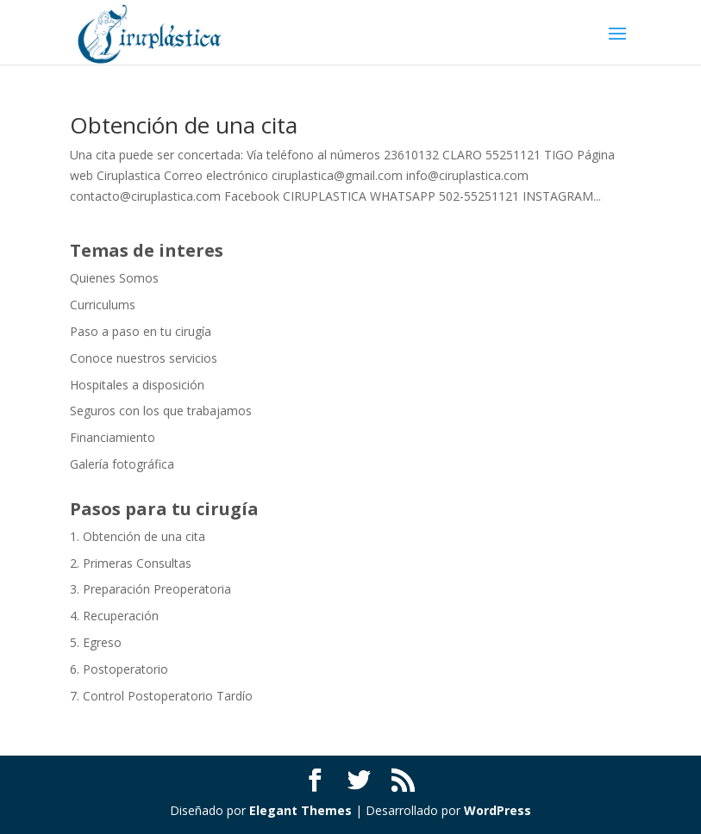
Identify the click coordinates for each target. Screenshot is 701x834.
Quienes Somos (114, 278)
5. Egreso (96, 642)
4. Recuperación (114, 615)
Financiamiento (112, 437)
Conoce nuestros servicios (143, 358)
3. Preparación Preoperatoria (150, 589)
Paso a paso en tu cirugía (140, 331)
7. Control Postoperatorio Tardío (161, 696)
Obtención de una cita (183, 124)
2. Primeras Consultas (130, 563)
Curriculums (102, 304)
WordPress (497, 810)
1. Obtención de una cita (137, 536)
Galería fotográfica (122, 464)
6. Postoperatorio (119, 669)
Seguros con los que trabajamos (161, 410)
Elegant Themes (300, 810)
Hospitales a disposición (137, 385)
